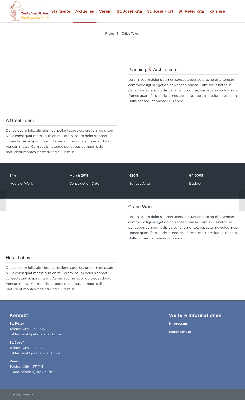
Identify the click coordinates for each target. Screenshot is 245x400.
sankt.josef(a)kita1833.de (40, 353)
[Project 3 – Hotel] (3, 200)
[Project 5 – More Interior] (242, 200)
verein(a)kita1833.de (37, 372)
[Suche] (231, 11)
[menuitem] (61, 11)
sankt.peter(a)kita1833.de (41, 334)
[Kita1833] (31, 11)
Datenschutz (180, 332)
